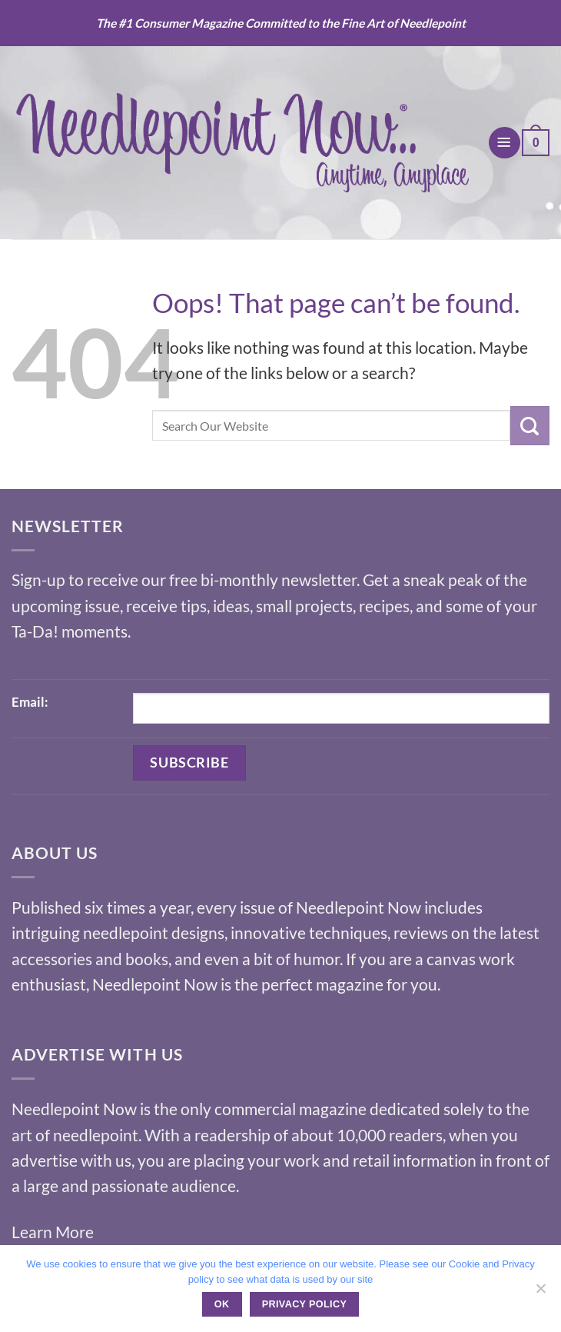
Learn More (53, 1231)
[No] (540, 1292)
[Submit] (529, 425)
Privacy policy (304, 1304)
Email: (30, 702)
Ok (222, 1304)
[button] (504, 143)
